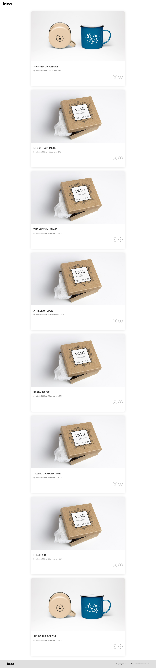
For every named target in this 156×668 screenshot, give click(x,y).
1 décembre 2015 (54, 70)
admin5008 (40, 70)
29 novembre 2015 (55, 233)
